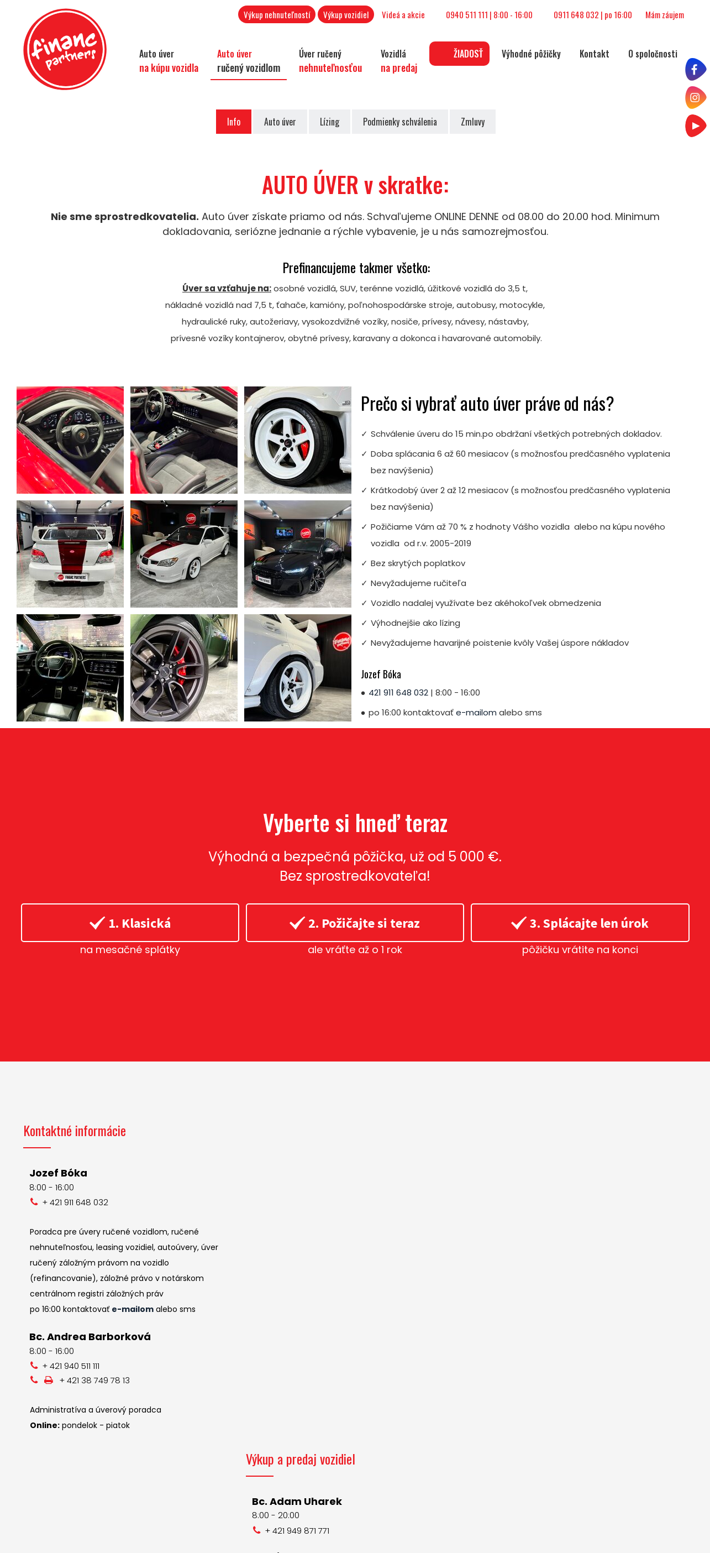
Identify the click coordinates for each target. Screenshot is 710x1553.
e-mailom (476, 712)
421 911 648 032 (398, 692)
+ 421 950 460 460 (302, 1335)
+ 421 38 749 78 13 (94, 1380)
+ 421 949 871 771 (299, 1202)
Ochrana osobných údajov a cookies (520, 1539)
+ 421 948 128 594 (301, 1468)
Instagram (539, 1289)
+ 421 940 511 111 (70, 1366)
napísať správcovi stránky (402, 1539)
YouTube (536, 1306)
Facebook (538, 1273)
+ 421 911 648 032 (75, 1202)
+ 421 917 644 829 (301, 1377)
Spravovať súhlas (623, 1539)
